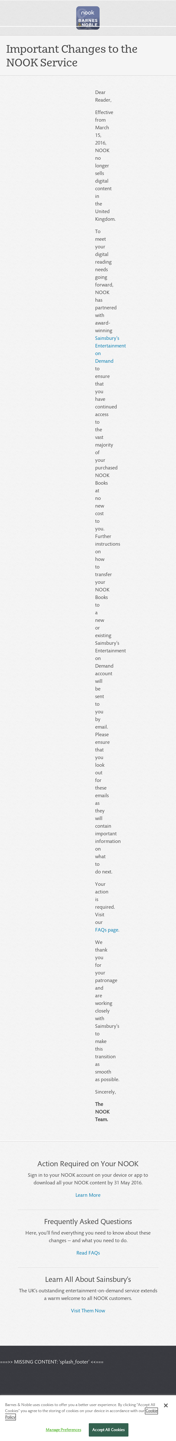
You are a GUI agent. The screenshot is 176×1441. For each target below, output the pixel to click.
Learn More (88, 1194)
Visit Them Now (88, 1310)
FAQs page (106, 929)
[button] (88, 17)
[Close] (166, 1412)
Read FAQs (88, 1252)
